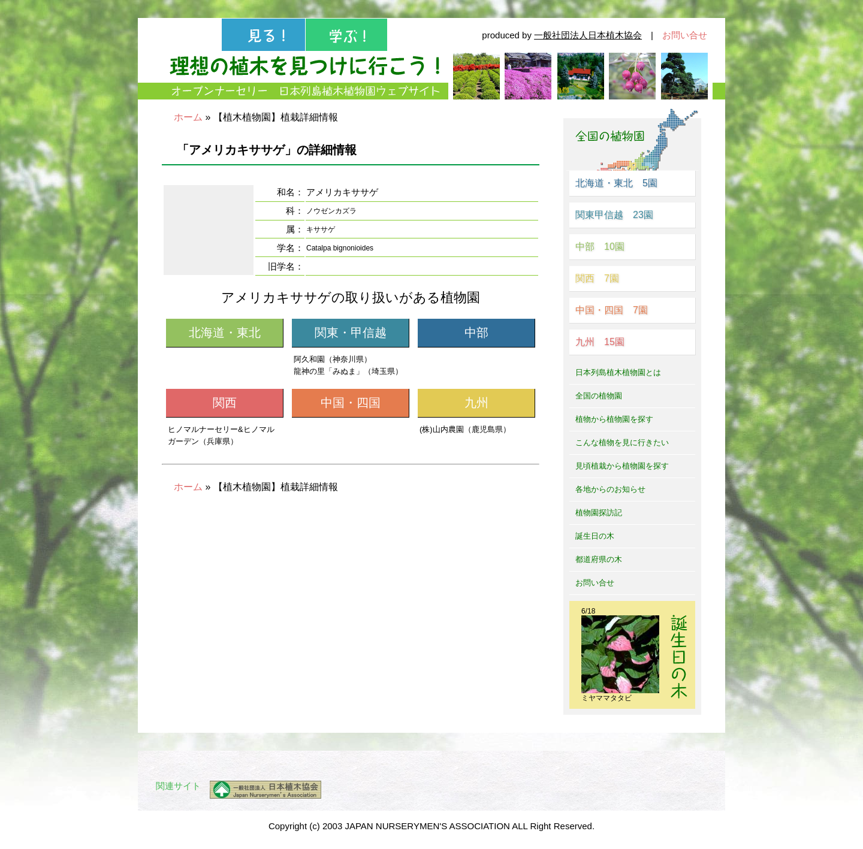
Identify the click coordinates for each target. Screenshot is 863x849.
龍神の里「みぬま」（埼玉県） (348, 371)
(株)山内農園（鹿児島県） (465, 429)
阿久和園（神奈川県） (333, 359)
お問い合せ (684, 35)
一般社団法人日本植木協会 (588, 35)
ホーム (188, 117)
